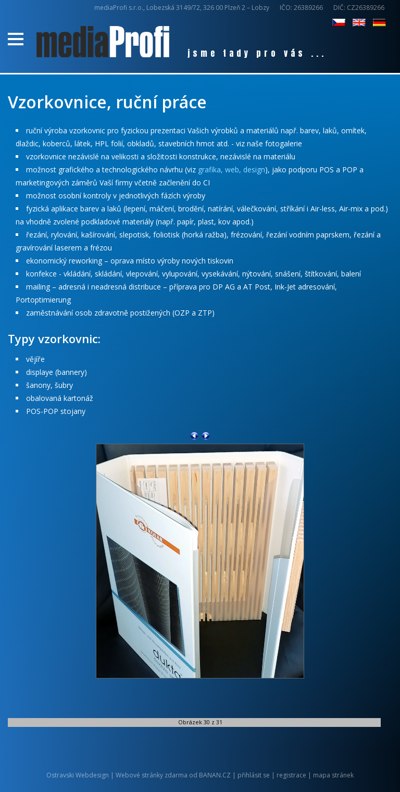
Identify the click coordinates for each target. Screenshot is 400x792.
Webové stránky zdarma (152, 775)
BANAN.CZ (215, 775)
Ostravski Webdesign (78, 775)
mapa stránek (333, 775)
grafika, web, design (231, 169)
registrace (291, 775)
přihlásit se (254, 775)
